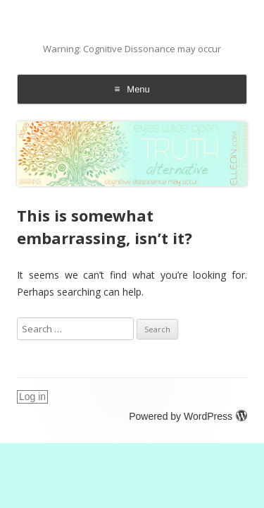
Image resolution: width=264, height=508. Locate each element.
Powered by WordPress (188, 416)
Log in (32, 396)
